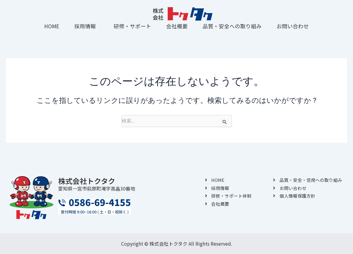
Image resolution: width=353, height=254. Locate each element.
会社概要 (177, 26)
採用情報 (85, 26)
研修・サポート (132, 26)
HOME (51, 26)
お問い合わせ (293, 26)
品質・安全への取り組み (232, 26)
